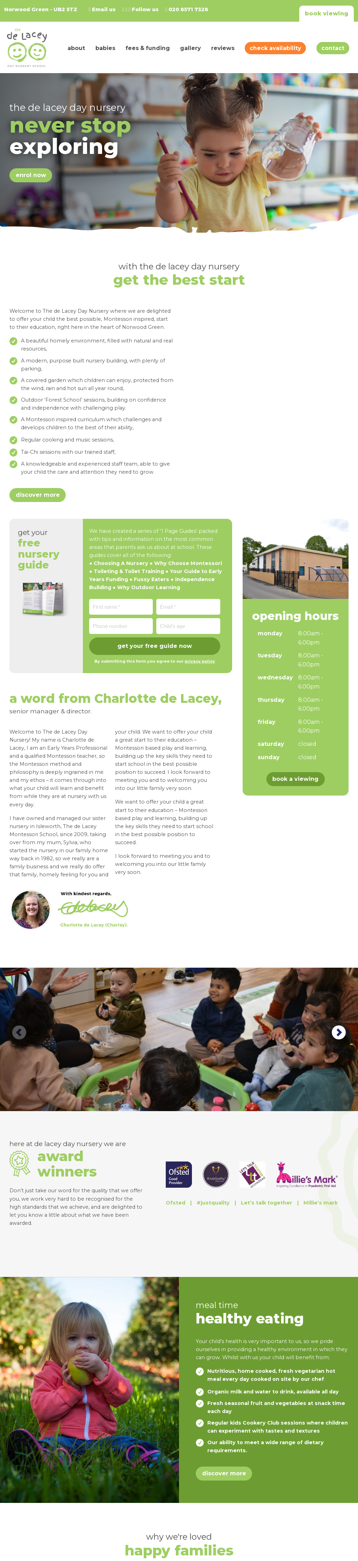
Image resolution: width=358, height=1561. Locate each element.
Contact (332, 48)
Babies (105, 48)
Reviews (223, 48)
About (76, 48)
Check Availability (275, 48)
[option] (179, 1039)
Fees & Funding (148, 48)
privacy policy (200, 661)
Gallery (190, 48)
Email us (102, 9)
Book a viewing (295, 779)
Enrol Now (31, 175)
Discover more (38, 495)
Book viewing (326, 13)
